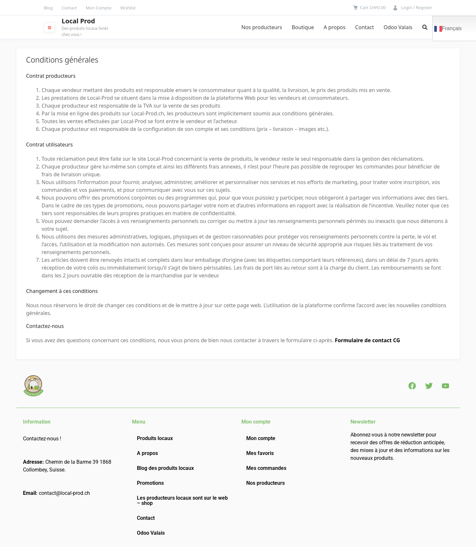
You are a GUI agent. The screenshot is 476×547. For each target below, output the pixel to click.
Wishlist (128, 8)
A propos (334, 27)
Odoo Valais (397, 27)
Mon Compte (98, 8)
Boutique (303, 27)
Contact (69, 8)
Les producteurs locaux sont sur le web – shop (182, 500)
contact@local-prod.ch (64, 493)
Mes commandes (266, 468)
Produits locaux (155, 438)
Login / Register (416, 7)
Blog (48, 8)
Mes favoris (260, 453)
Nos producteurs (261, 27)
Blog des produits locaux (165, 468)
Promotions (150, 483)
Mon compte (260, 438)
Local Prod (78, 21)
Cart (373, 7)
